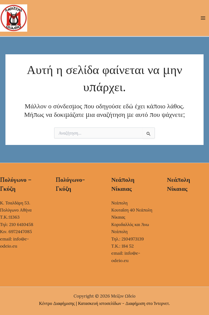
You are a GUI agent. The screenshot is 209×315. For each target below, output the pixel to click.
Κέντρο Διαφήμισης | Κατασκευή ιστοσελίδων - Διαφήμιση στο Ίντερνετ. (104, 303)
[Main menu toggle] (203, 18)
